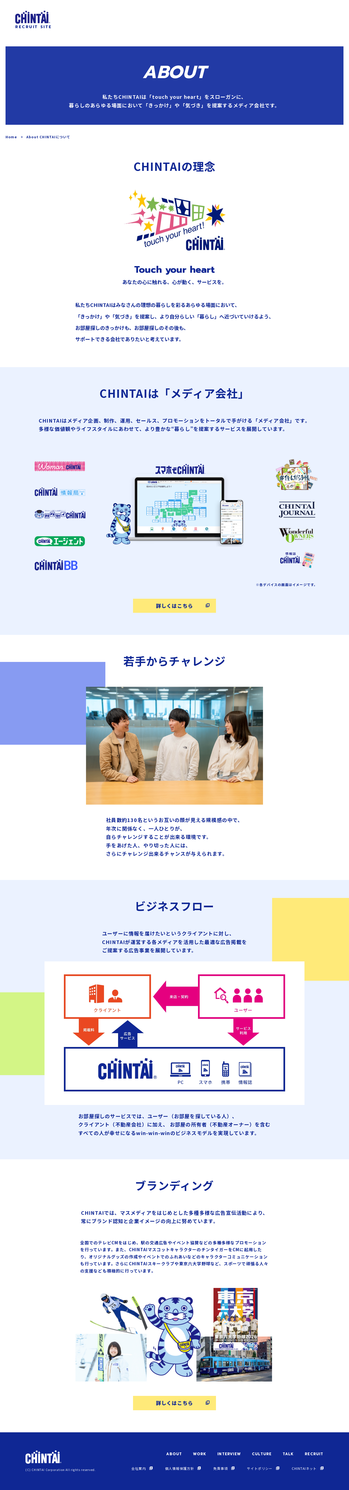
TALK (288, 1454)
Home (11, 136)
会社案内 (138, 1468)
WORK (199, 1454)
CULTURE (262, 1454)
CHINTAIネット (304, 1468)
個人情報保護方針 (179, 1468)
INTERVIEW (229, 1454)
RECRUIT (314, 1454)
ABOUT (174, 1454)
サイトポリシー (259, 1468)
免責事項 (220, 1468)
